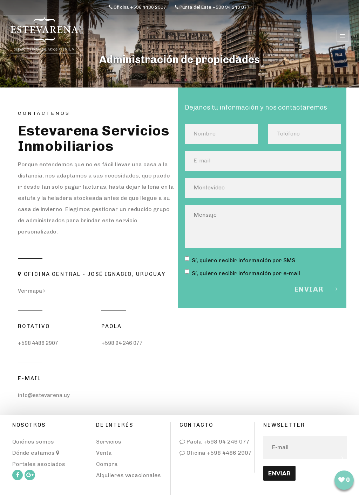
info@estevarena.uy (44, 395)
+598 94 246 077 (122, 343)
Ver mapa (31, 291)
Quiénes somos (33, 441)
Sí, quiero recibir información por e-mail (242, 273)
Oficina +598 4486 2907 (216, 452)
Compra (107, 464)
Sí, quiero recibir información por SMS (240, 260)
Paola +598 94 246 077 (215, 441)
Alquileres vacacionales (128, 475)
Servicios (108, 441)
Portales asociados (38, 464)
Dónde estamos (35, 452)
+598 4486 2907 (38, 343)
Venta (104, 452)
